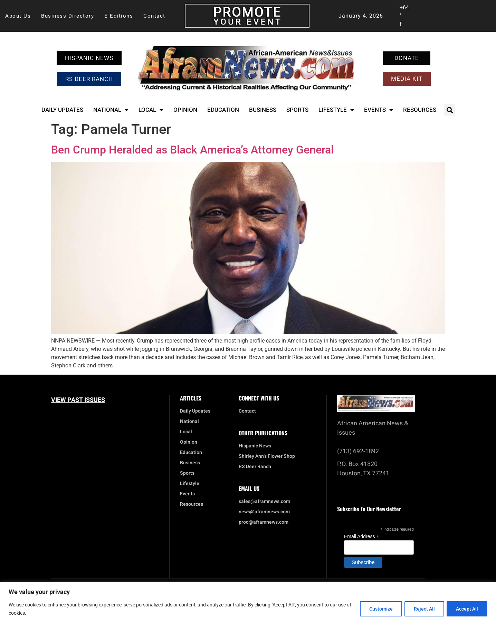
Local (151, 109)
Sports (297, 110)
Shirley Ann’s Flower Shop (267, 456)
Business (262, 110)
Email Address (361, 536)
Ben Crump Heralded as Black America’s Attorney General (192, 149)
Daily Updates (62, 110)
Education (223, 110)
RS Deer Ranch (255, 466)
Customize (377, 609)
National (110, 109)
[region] (248, 602)
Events (378, 109)
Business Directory (67, 16)
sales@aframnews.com (264, 501)
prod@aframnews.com (263, 522)
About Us (18, 16)
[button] (449, 110)
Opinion (185, 110)
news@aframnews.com (264, 511)
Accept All (466, 609)
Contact (154, 16)
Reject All (421, 609)
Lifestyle (336, 109)
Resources (419, 110)
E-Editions (118, 16)
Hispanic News (255, 446)
